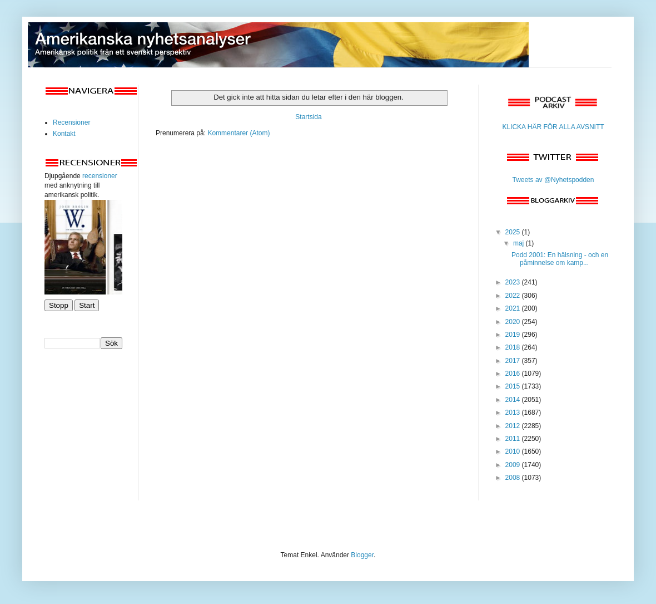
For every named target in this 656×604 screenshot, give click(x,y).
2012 (513, 426)
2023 (513, 282)
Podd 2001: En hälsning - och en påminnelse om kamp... (559, 259)
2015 (513, 386)
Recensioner (71, 122)
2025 (513, 232)
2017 (513, 361)
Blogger (362, 555)
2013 (513, 412)
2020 (513, 322)
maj (519, 243)
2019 (513, 334)
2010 (513, 451)
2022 (513, 295)
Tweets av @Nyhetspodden (553, 180)
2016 (513, 373)
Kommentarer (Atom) (238, 133)
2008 (513, 478)
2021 (513, 308)
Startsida (308, 117)
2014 (513, 400)
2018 (513, 347)
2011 (513, 439)
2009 (513, 465)
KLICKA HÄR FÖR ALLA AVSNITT (553, 127)
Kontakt (64, 134)
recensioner (99, 176)
